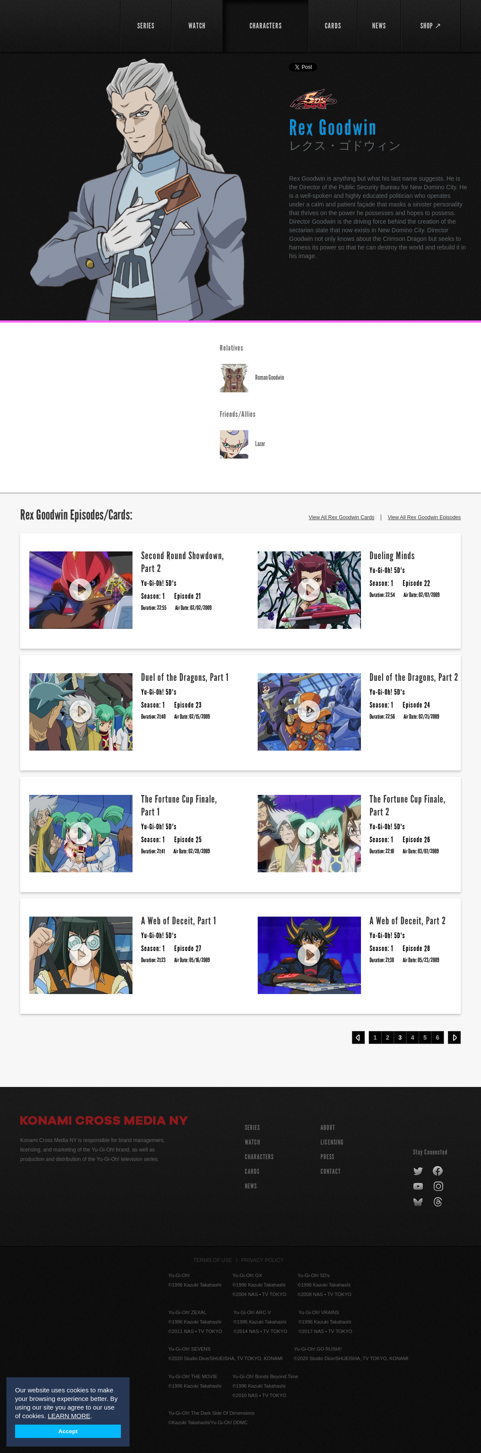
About (328, 1128)
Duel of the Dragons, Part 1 (185, 677)
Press (327, 1157)
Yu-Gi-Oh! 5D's (313, 99)
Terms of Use (213, 1260)
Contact (331, 1171)
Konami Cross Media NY (104, 1121)
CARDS (252, 1171)
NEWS (251, 1186)
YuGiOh (65, 25)
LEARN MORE (69, 1415)
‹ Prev (358, 1037)
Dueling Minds (392, 555)
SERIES (252, 1128)
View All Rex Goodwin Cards (342, 517)
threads (439, 1202)
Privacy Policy (262, 1260)
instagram (439, 1187)
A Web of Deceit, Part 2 (408, 920)
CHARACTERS (259, 1157)
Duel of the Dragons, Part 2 (414, 677)
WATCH (252, 1142)
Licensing (332, 1142)
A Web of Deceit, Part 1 (178, 920)
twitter (418, 1171)
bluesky (418, 1202)
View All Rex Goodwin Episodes (424, 517)
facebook (438, 1171)
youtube (418, 1187)
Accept (67, 1431)
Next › (454, 1037)
